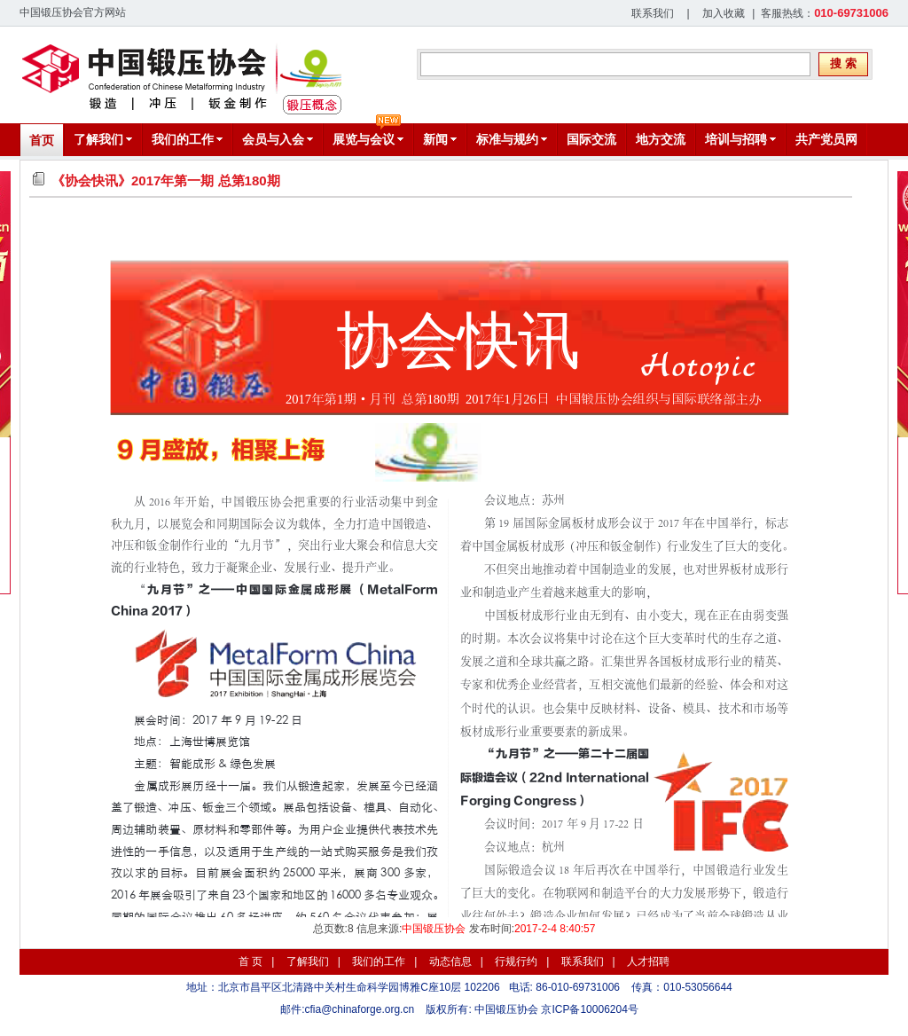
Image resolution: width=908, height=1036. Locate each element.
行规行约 (516, 961)
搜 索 (843, 63)
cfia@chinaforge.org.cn (360, 1009)
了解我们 (307, 961)
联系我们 (652, 13)
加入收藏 (723, 13)
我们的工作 (378, 961)
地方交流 (660, 139)
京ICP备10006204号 (589, 1009)
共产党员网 (826, 139)
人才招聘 (648, 961)
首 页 (250, 961)
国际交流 (591, 139)
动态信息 (450, 961)
